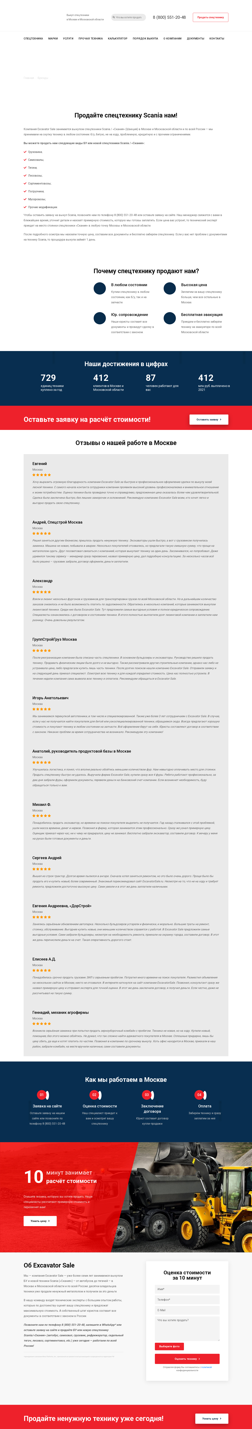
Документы (195, 38)
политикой (206, 1367)
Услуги (68, 38)
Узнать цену (40, 1221)
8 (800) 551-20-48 (169, 17)
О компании (172, 38)
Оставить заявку (209, 419)
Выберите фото (169, 1346)
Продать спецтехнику (210, 17)
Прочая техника (91, 38)
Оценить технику (187, 1358)
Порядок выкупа (145, 38)
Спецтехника (33, 38)
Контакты (216, 38)
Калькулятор (118, 38)
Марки (53, 38)
